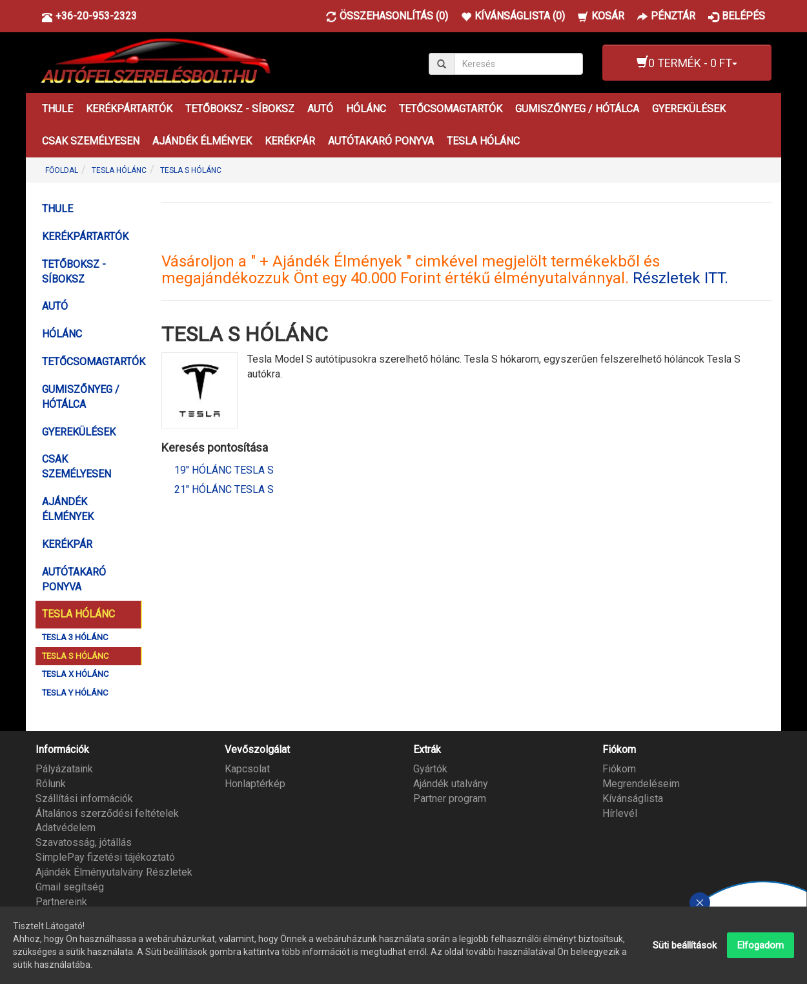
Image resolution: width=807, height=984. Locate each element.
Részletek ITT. (680, 278)
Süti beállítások (685, 945)
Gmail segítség (70, 887)
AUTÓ (320, 109)
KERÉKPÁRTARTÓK (129, 109)
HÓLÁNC (366, 109)
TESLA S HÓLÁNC (190, 170)
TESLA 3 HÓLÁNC (75, 637)
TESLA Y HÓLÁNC (75, 693)
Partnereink (61, 902)
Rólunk (51, 784)
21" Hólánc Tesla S (224, 489)
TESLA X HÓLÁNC (75, 674)
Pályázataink (64, 769)
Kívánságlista (632, 798)
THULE (57, 109)
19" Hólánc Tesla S (224, 470)
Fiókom (619, 769)
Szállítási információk (84, 798)
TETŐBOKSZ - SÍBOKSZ (239, 109)
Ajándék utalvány (450, 784)
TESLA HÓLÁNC (483, 141)
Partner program (449, 798)
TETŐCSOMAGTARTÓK (450, 109)
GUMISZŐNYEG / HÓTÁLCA (577, 109)
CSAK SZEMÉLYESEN (90, 141)
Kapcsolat (247, 769)
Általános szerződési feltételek (107, 813)
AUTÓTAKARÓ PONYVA (381, 141)
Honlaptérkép (255, 784)
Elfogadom (760, 945)
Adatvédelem (66, 827)
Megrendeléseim (641, 784)
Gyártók (430, 769)
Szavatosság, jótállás (84, 842)
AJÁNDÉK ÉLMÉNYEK (202, 141)
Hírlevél (619, 813)
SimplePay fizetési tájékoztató (105, 857)
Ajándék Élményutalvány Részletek (114, 872)
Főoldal (61, 170)
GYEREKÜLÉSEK (689, 109)
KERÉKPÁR (290, 141)
